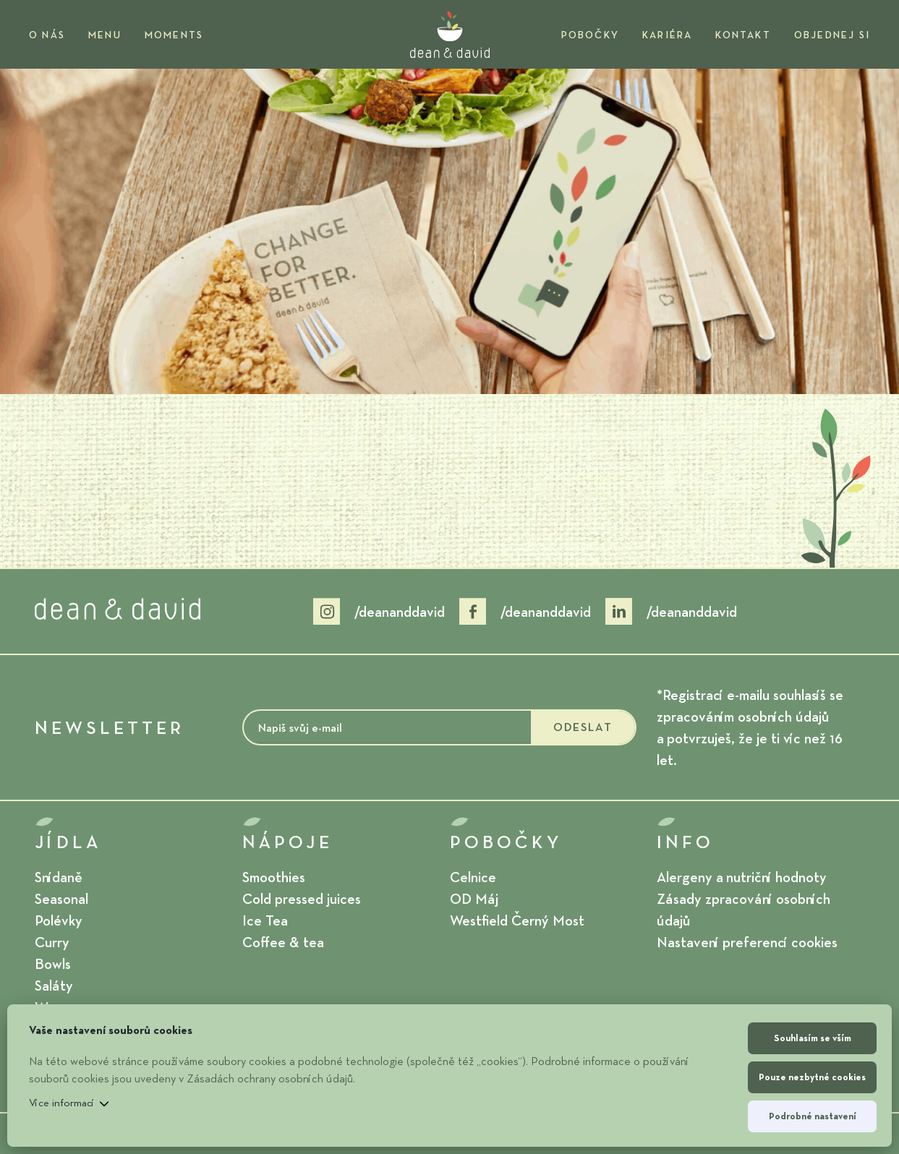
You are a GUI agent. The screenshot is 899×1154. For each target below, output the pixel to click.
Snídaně (58, 877)
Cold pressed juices (301, 898)
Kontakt (742, 34)
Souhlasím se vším (812, 1038)
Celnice (473, 877)
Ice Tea (265, 920)
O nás (47, 34)
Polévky (58, 920)
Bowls (53, 964)
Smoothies (273, 877)
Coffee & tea (283, 942)
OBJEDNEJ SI (832, 34)
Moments (174, 34)
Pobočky (590, 34)
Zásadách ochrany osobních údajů (270, 1078)
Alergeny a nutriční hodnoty (742, 877)
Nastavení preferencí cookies (747, 942)
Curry (52, 942)
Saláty (54, 985)
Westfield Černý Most (517, 920)
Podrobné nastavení (812, 1116)
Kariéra (667, 34)
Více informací (62, 1102)
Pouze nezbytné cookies (812, 1077)
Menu (105, 34)
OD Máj (474, 898)
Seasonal (61, 898)
